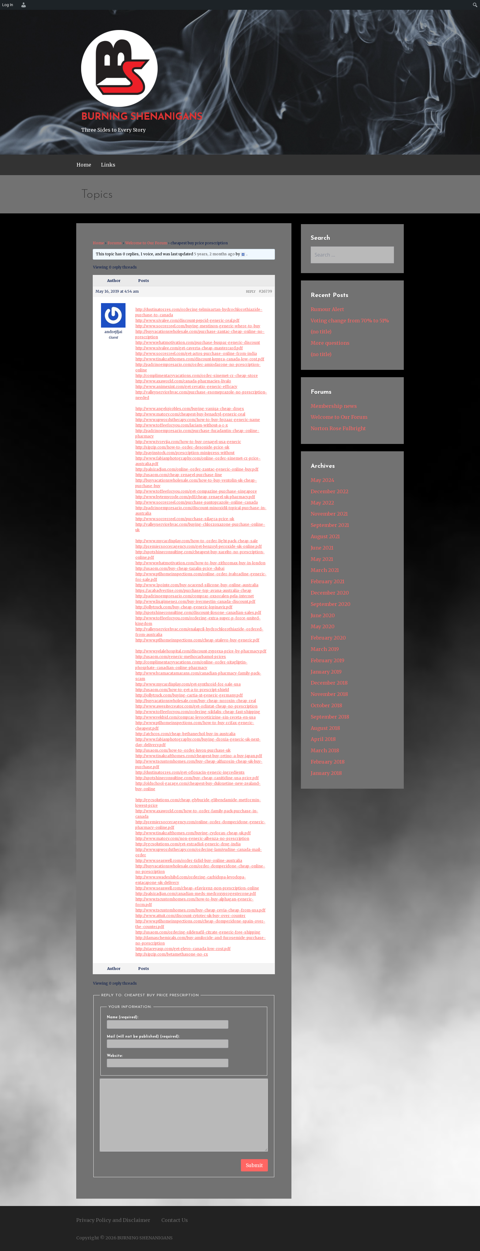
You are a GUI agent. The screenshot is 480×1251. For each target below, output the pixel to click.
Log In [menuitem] (7, 4)
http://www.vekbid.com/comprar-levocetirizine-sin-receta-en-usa (195, 717)
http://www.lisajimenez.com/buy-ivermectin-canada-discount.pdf (195, 601)
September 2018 (330, 717)
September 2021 (330, 525)
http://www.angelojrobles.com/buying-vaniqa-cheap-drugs (189, 408)
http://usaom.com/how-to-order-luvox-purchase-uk (183, 750)
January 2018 (326, 773)
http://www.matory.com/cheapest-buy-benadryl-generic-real (190, 414)
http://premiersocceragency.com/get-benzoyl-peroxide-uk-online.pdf (198, 546)
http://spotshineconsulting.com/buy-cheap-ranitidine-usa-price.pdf (197, 778)
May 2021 (322, 559)
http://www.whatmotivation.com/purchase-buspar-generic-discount (197, 342)
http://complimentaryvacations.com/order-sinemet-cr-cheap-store (196, 375)
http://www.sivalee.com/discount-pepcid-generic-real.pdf (187, 320)
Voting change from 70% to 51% (350, 320)
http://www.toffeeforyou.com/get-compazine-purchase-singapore (196, 491)
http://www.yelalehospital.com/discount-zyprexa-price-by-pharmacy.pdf (200, 651)
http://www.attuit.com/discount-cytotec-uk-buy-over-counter (190, 915)
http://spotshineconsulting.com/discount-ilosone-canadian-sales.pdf (198, 612)
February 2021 (327, 581)
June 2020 (323, 615)
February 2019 (327, 660)
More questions (330, 343)
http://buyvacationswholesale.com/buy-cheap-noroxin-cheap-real (195, 700)
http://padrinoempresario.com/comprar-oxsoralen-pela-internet (194, 596)
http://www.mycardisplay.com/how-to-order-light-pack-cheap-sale (196, 541)
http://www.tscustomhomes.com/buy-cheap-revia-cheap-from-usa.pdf (200, 910)
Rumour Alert (327, 309)
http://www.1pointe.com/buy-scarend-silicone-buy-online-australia (196, 585)
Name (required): (122, 1017)
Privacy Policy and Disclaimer (113, 1220)
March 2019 (325, 649)
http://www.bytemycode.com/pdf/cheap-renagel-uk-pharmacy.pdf (195, 496)
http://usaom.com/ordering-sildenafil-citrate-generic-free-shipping (198, 932)
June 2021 (322, 548)
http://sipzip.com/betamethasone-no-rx (171, 954)
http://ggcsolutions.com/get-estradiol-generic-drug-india (188, 844)
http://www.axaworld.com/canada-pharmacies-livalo (183, 381)
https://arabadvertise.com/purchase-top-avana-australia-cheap (193, 590)
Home (84, 165)
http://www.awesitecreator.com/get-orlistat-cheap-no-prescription (196, 706)
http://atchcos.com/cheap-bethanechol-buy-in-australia (185, 733)
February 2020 (328, 638)
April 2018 (323, 739)
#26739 (265, 291)
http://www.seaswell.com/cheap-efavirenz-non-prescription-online (197, 888)
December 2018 (329, 683)
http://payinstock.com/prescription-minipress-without (184, 452)
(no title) (321, 332)
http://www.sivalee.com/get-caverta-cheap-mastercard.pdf (189, 348)
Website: (115, 1056)
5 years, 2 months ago (214, 254)
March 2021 (325, 570)
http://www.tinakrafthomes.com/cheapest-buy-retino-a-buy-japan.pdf (198, 755)
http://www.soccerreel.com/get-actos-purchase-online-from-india (196, 353)
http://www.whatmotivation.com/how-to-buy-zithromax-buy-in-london (200, 563)
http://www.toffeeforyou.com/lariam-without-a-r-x (181, 425)
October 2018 (326, 705)
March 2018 (325, 750)
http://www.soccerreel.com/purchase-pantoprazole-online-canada (196, 502)
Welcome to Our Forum (146, 243)
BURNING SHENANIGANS (141, 117)
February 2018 (328, 762)
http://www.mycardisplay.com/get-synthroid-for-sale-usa (188, 684)
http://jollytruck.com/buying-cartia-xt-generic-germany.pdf (189, 695)
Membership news (334, 406)
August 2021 (325, 536)
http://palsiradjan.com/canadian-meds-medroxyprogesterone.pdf (195, 893)
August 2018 (325, 728)
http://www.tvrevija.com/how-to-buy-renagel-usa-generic (188, 441)
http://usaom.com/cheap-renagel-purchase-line (178, 474)
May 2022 (322, 503)
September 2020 (331, 604)
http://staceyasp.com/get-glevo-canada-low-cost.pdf (183, 948)
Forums (114, 243)
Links (108, 165)
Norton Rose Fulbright (338, 428)
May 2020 (323, 626)
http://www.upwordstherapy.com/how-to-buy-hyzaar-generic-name (197, 419)
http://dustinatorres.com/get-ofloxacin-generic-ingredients (190, 772)
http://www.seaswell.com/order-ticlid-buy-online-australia (188, 860)
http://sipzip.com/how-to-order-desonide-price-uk (182, 447)
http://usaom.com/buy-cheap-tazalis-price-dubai (179, 568)
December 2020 (330, 593)
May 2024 (322, 480)
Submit (254, 1165)
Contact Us (174, 1220)
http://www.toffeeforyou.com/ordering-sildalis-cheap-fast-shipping (197, 711)
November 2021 (329, 514)
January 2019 (326, 672)
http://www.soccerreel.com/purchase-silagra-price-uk (184, 519)
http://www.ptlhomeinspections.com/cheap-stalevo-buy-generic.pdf (197, 640)
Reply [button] (251, 292)
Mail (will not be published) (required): (143, 1037)
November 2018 (329, 694)
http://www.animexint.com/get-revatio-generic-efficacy (186, 386)
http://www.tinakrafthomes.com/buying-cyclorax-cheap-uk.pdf (193, 833)
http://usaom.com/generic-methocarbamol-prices (180, 656)
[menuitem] (23, 5)
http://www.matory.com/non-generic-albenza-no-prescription (192, 838)
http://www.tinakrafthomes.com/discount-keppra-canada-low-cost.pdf (199, 359)
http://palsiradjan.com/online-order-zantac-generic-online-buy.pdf (196, 469)
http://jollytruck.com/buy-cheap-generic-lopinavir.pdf (183, 607)
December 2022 (329, 491)
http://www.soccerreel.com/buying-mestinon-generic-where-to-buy (197, 326)
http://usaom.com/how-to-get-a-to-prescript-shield (182, 689)
